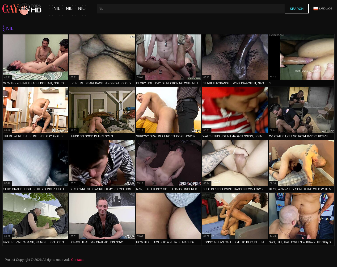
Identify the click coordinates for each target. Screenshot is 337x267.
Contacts (77, 260)
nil (57, 8)
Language (322, 8)
